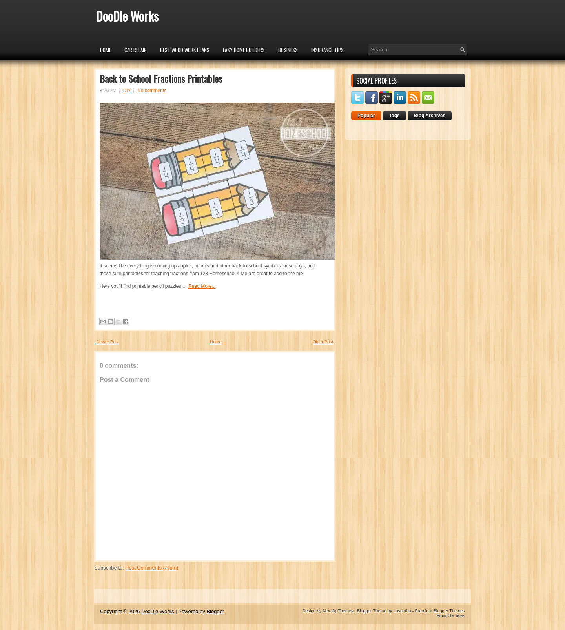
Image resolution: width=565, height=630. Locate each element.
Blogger (215, 611)
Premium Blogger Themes (440, 610)
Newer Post (108, 342)
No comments (151, 90)
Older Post (323, 342)
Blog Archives (429, 115)
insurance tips (327, 50)
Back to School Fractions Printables (161, 78)
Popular (366, 115)
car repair (135, 50)
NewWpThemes (338, 610)
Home (105, 50)
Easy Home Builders (244, 50)
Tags (394, 115)
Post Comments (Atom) (152, 568)
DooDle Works (127, 16)
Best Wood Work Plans (185, 50)
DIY (127, 90)
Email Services (450, 615)
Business (288, 50)
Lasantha (402, 610)
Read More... (201, 286)
